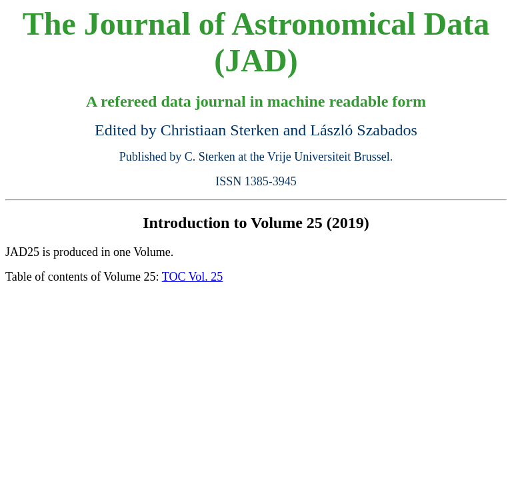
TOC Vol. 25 (192, 276)
